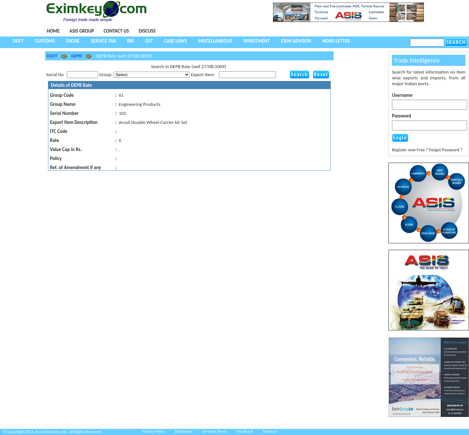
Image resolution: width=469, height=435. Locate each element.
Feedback (245, 431)
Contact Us (116, 31)
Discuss (147, 31)
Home (53, 31)
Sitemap (270, 431)
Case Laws (175, 41)
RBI (130, 41)
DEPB (76, 56)
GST (149, 41)
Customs (45, 41)
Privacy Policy (153, 431)
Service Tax (103, 41)
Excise (72, 41)
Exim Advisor (296, 41)
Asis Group (81, 31)
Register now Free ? (410, 150)
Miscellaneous (215, 41)
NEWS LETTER (336, 41)
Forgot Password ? (446, 150)
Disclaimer (183, 431)
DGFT (18, 41)
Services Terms (214, 431)
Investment (256, 41)
